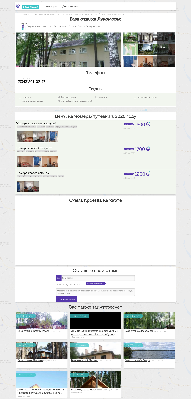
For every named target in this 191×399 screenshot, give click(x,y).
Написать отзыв (66, 299)
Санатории (51, 6)
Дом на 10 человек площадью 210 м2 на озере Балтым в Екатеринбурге (41, 391)
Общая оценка (64, 284)
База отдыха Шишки (83, 389)
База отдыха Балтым (30, 360)
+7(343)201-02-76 (31, 81)
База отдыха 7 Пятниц (84, 360)
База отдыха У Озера (137, 360)
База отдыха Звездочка (139, 331)
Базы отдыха (30, 6)
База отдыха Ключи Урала (33, 331)
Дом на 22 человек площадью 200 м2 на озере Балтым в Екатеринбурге (94, 332)
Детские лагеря (71, 6)
